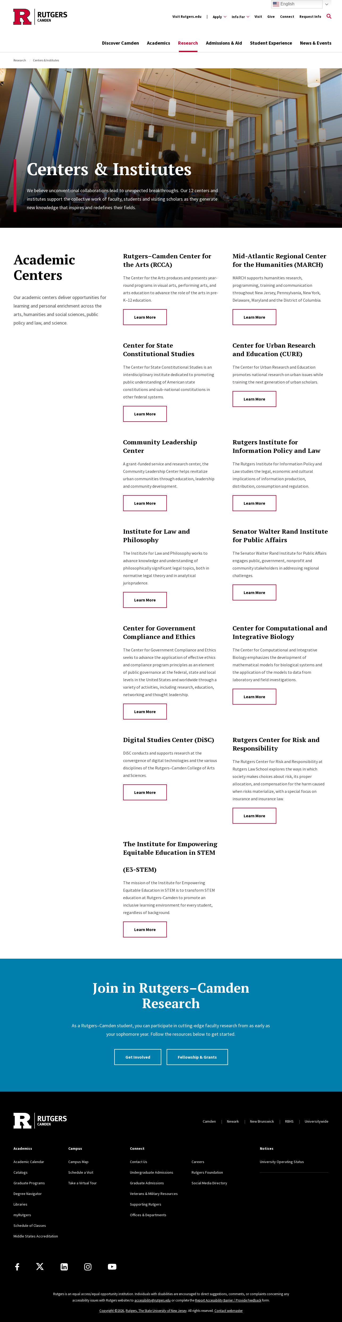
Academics (158, 43)
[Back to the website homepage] (40, 17)
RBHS (289, 1121)
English (283, 4)
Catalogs (21, 1172)
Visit (258, 16)
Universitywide (316, 1121)
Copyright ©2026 (111, 1310)
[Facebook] (17, 1266)
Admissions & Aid (224, 43)
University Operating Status (282, 1161)
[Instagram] (87, 1266)
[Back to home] (40, 1121)
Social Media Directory (209, 1183)
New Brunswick (262, 1121)
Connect (287, 16)
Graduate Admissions (147, 1183)
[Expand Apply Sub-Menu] (219, 16)
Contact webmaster (228, 1310)
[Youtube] (112, 1267)
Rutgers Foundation (207, 1172)
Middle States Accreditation (36, 1236)
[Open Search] (329, 16)
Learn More (145, 317)
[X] (40, 1266)
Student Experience (271, 43)
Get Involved (137, 1057)
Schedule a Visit (80, 1172)
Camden (209, 1121)
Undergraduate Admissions (151, 1172)
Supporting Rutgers (145, 1204)
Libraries (20, 1204)
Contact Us (138, 1161)
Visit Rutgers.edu (186, 16)
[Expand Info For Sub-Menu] (240, 16)
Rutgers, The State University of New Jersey (156, 1310)
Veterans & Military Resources (154, 1193)
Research (188, 43)
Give (271, 16)
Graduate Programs (29, 1183)
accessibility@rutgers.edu (152, 1300)
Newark (233, 1121)
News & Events (315, 43)
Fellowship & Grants (197, 1057)
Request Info (310, 16)
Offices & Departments (148, 1214)
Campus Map (78, 1161)
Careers (198, 1161)
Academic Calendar (29, 1161)
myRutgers (22, 1214)
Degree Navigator (28, 1193)
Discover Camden (120, 43)
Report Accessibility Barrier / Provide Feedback (228, 1300)
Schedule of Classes (30, 1225)
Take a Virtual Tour (82, 1183)
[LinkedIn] (64, 1266)
